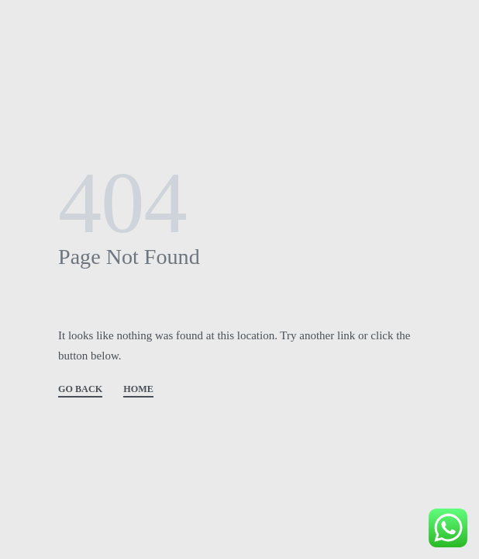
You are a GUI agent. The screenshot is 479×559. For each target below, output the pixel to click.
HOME (138, 389)
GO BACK (80, 389)
